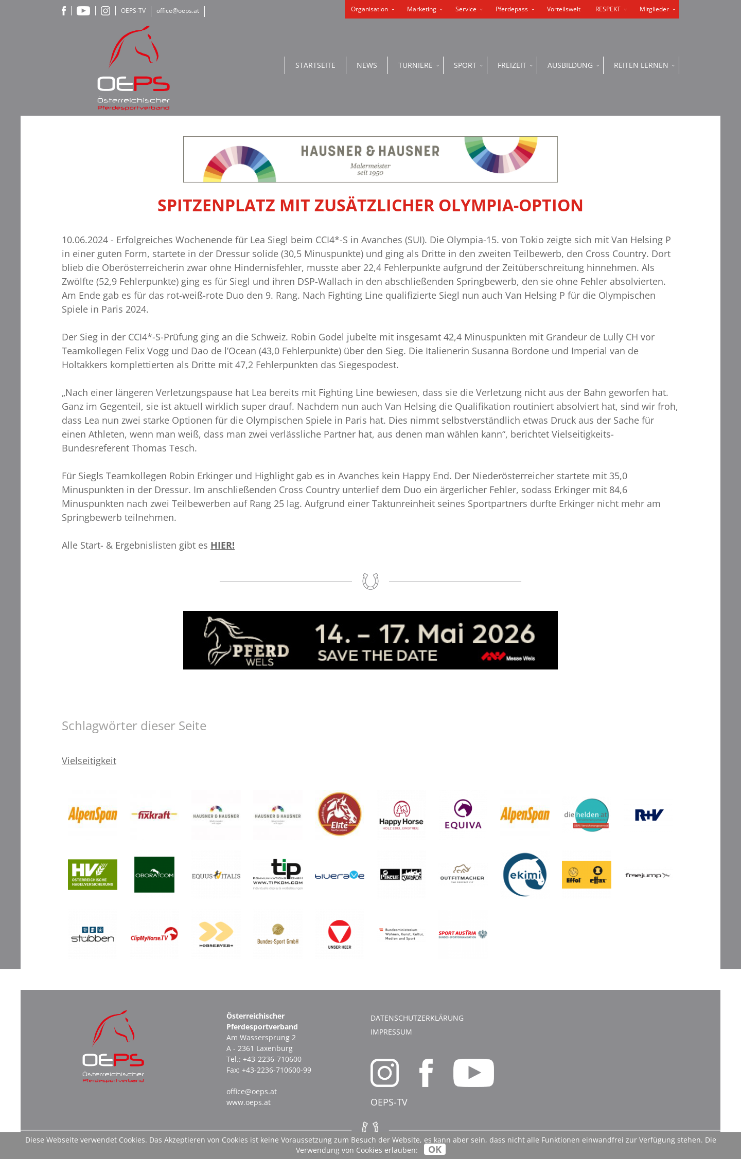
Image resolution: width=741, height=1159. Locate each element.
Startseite (315, 65)
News (367, 65)
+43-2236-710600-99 (276, 1070)
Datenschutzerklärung (417, 1018)
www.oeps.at (248, 1102)
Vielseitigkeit (89, 760)
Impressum (391, 1032)
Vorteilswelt (563, 9)
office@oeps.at (177, 10)
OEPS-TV (133, 10)
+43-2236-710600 (272, 1059)
